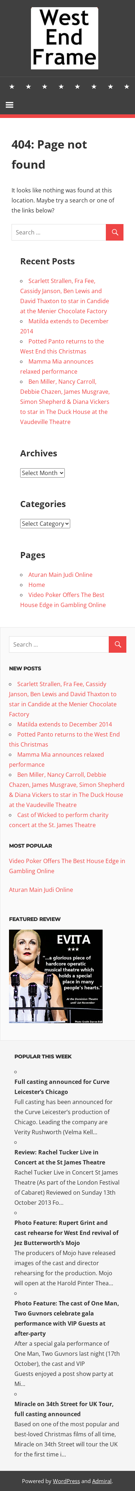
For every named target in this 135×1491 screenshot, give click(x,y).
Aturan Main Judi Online (60, 575)
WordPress (66, 1481)
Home (36, 585)
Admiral (102, 1481)
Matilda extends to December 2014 (64, 724)
